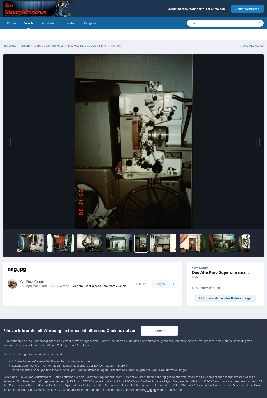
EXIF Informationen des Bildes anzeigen (225, 298)
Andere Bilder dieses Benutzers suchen (99, 286)
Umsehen (70, 23)
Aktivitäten (48, 23)
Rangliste (90, 23)
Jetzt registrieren (247, 8)
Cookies (150, 389)
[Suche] (212, 23)
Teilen (141, 284)
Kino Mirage (35, 281)
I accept (159, 331)
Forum (11, 23)
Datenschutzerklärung (247, 385)
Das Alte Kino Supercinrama (219, 272)
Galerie (29, 25)
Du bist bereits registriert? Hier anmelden (197, 8)
